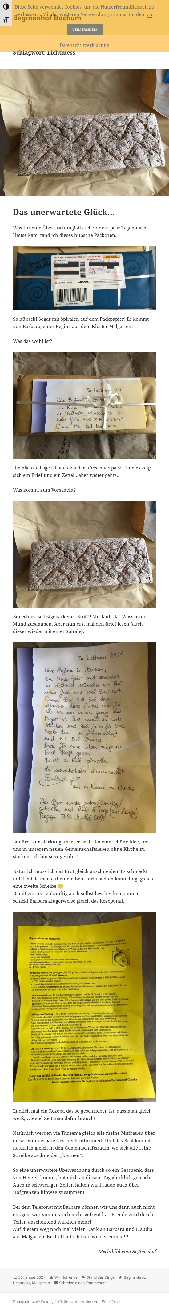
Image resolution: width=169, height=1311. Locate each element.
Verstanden (84, 29)
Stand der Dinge (101, 1277)
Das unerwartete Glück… (64, 211)
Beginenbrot (134, 1277)
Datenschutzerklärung (33, 1301)
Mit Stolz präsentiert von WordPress (88, 1301)
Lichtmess (21, 1282)
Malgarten (33, 1236)
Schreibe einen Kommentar (82, 1282)
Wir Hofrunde (66, 1277)
